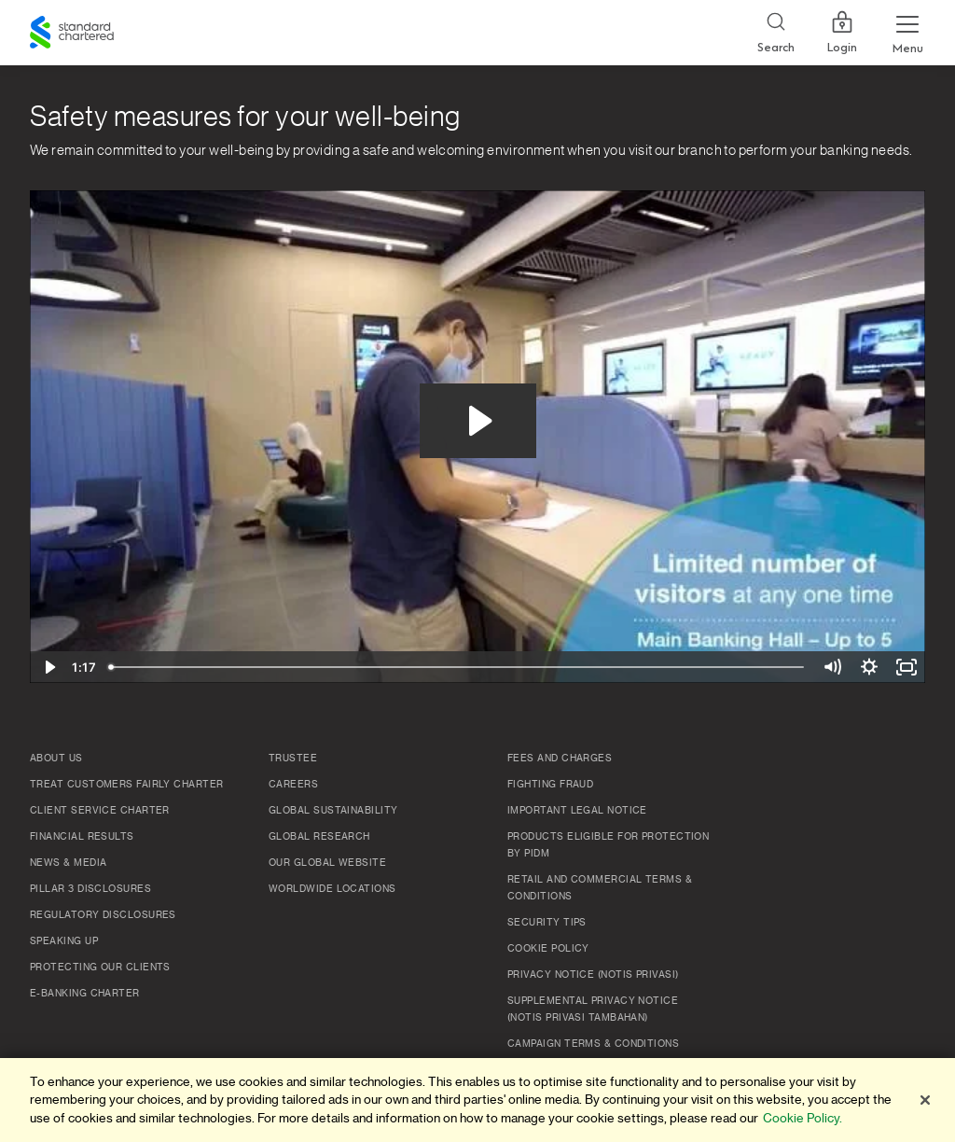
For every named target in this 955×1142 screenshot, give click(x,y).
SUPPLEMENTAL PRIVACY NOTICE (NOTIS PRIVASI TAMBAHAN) (592, 1009)
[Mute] (832, 667)
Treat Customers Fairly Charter (127, 784)
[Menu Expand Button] (907, 32)
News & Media (68, 863)
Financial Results (82, 837)
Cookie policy (548, 949)
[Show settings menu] (869, 667)
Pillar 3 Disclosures (90, 889)
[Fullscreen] (906, 667)
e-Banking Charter (85, 993)
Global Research (319, 837)
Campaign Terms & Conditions (593, 1044)
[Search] (776, 33)
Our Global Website (327, 863)
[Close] (925, 1100)
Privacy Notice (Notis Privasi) (593, 975)
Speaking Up (64, 941)
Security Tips (547, 922)
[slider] (457, 667)
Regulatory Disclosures (103, 915)
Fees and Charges (559, 758)
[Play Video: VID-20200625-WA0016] (478, 420)
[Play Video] (48, 667)
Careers (293, 784)
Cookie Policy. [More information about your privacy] (802, 1118)
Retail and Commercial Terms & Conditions (599, 888)
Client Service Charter (100, 810)
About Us (56, 758)
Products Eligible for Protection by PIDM (608, 845)
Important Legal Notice (577, 810)
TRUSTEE (293, 758)
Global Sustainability (333, 810)
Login (842, 32)
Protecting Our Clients (100, 967)
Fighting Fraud (550, 784)
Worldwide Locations (332, 889)
